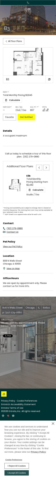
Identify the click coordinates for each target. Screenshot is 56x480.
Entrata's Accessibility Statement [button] (18, 404)
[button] (49, 79)
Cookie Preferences (13, 460)
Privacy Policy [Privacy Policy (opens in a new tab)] (8, 400)
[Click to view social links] (4, 394)
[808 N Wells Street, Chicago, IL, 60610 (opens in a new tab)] (26, 308)
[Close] (53, 423)
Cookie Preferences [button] (27, 400)
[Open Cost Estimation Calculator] (12, 100)
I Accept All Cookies (16, 473)
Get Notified (26, 117)
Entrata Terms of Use (12, 407)
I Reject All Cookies (17, 466)
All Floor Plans (13, 41)
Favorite (9, 117)
